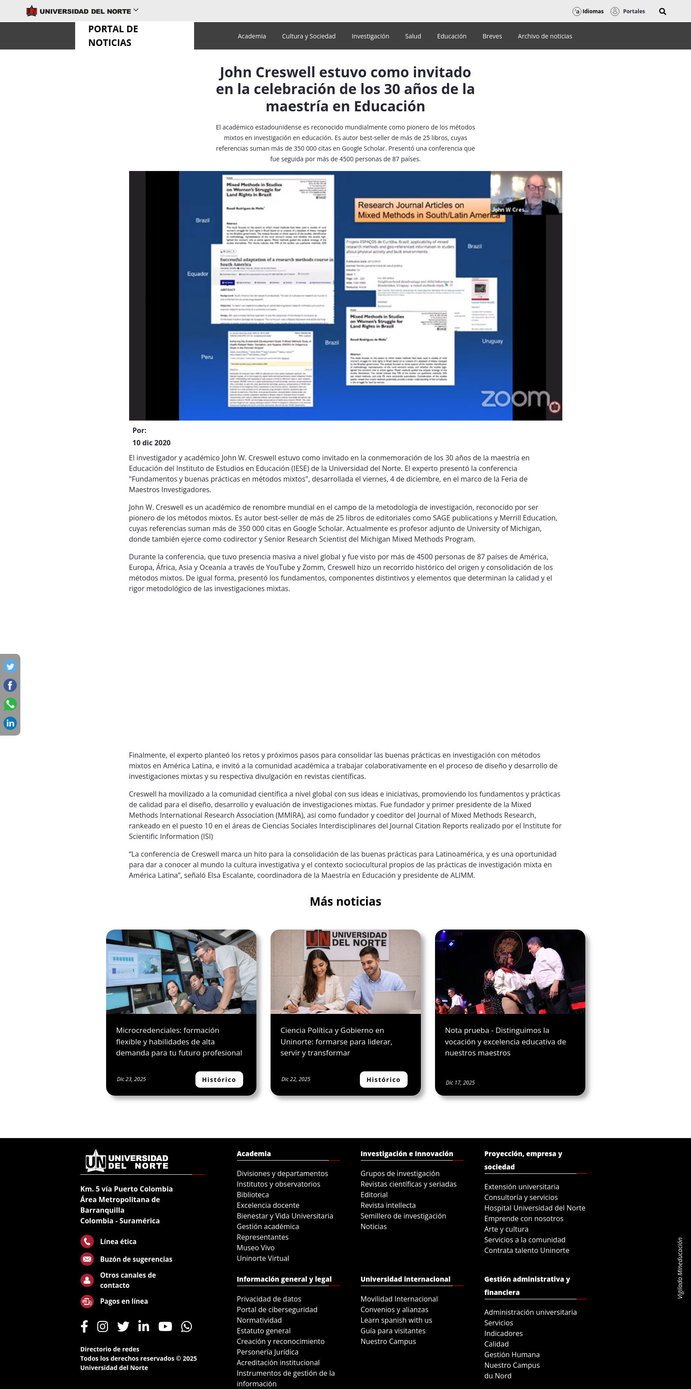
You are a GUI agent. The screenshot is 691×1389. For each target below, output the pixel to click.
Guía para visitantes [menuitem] (393, 1331)
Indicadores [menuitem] (504, 1333)
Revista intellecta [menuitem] (388, 1205)
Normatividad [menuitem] (259, 1320)
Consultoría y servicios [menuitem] (521, 1197)
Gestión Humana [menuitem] (512, 1354)
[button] (662, 11)
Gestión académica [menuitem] (268, 1226)
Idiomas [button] (588, 11)
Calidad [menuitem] (497, 1344)
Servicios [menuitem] (499, 1323)
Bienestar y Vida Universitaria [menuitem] (285, 1216)
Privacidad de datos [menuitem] (269, 1299)
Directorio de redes (110, 1349)
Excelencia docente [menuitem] (268, 1205)
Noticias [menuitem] (374, 1226)
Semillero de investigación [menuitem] (404, 1216)
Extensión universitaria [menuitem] (522, 1187)
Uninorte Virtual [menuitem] (263, 1258)
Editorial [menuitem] (374, 1194)
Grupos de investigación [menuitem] (400, 1173)
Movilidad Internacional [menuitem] (399, 1299)
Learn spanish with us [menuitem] (396, 1320)
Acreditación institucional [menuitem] (278, 1362)
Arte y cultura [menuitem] (507, 1229)
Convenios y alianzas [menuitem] (395, 1309)
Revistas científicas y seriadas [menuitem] (409, 1184)
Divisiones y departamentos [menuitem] (282, 1173)
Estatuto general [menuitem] (264, 1331)
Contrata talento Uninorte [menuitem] (527, 1250)
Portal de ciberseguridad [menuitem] (277, 1309)
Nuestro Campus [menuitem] (388, 1341)
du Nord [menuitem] (498, 1376)
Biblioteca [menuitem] (253, 1194)
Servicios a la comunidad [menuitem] (525, 1240)
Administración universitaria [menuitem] (531, 1312)
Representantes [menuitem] (263, 1237)
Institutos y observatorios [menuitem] (279, 1184)
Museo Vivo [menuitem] (256, 1247)
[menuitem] (252, 36)
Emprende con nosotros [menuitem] (524, 1218)
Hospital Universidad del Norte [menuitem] (535, 1208)
